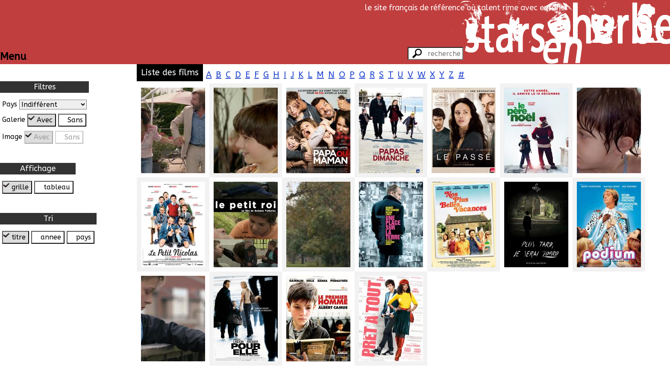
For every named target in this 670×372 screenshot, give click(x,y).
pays (83, 237)
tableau (57, 187)
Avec (45, 120)
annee (51, 237)
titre (19, 237)
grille (20, 187)
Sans (75, 120)
